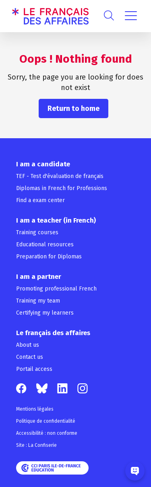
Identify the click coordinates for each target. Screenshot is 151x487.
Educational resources (45, 244)
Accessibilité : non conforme (46, 433)
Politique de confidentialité (45, 421)
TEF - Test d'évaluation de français (59, 176)
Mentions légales (35, 409)
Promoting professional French (56, 288)
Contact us (29, 357)
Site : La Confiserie (36, 445)
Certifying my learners (45, 312)
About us (27, 345)
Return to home (73, 108)
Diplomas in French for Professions (61, 188)
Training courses (37, 232)
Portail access (34, 369)
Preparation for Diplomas (49, 256)
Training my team (38, 300)
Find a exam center (40, 200)
